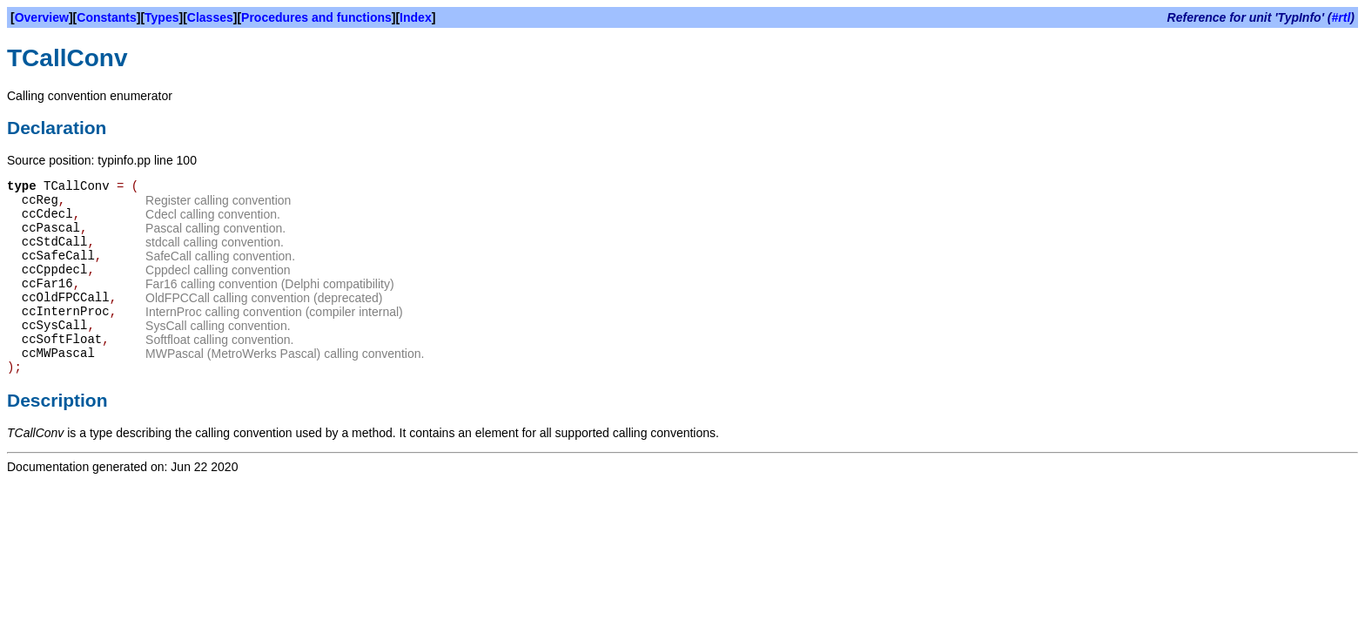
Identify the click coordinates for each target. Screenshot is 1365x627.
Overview (42, 17)
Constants (106, 17)
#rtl (1341, 17)
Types (161, 17)
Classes (210, 17)
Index (416, 17)
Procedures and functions (316, 17)
